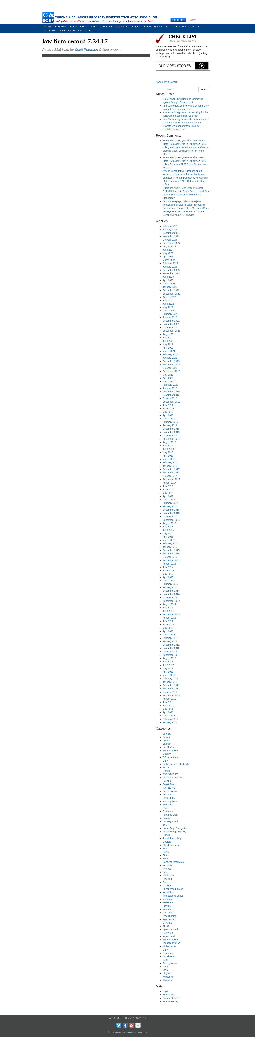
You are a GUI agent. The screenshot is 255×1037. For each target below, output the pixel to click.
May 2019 (168, 411)
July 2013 (168, 621)
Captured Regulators (173, 862)
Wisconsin (168, 976)
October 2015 (170, 557)
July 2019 (168, 405)
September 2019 (171, 401)
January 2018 (170, 465)
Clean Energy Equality (174, 831)
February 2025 (170, 226)
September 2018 (171, 438)
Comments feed (171, 998)
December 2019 (171, 391)
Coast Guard (169, 784)
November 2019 (171, 395)
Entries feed (169, 994)
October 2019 (170, 398)
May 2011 (168, 709)
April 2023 (168, 280)
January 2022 (170, 317)
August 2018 (169, 442)
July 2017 (168, 486)
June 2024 (168, 249)
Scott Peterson (86, 49)
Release (167, 868)
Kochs (166, 767)
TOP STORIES (170, 774)
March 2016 (169, 540)
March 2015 (169, 580)
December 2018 (171, 428)
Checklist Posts (171, 845)
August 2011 (169, 698)
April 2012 (168, 671)
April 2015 (168, 577)
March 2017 (169, 499)
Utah (165, 970)
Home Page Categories (175, 828)
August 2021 (169, 334)
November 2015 (171, 553)
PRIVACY (129, 1018)
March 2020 (169, 381)
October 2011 (170, 692)
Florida (166, 770)
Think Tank (168, 875)
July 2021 (168, 337)
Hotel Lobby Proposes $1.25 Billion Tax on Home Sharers (185, 164)
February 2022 (170, 314)
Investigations (170, 801)
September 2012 (171, 655)
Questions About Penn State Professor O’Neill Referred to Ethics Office (185, 181)
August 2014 (169, 604)
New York (168, 804)
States (60, 26)
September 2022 (171, 293)
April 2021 (168, 347)
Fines (165, 882)
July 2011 (168, 702)
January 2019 (170, 425)
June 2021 (168, 341)
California (168, 811)
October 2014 (170, 597)
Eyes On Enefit (170, 929)
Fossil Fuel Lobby (172, 838)
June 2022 (168, 303)
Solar (165, 872)
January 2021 (170, 357)
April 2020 (168, 378)
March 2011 (169, 715)
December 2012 (171, 644)
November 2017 (171, 472)
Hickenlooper (169, 946)
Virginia (121, 26)
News (166, 851)
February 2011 (170, 719)
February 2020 (170, 384)
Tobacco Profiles (171, 943)
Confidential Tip (70, 30)
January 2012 (170, 682)
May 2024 (168, 253)
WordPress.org (170, 1001)
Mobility (167, 754)
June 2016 (168, 530)
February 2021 (170, 354)
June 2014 (168, 611)
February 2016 (170, 543)
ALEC (166, 926)
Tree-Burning (169, 916)
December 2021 (171, 320)
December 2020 (171, 361)
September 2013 (171, 614)
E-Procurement (170, 757)
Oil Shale (167, 922)
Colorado (167, 818)
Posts (166, 848)
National (167, 781)
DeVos (166, 737)
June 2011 (168, 705)
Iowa (165, 858)
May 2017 (168, 492)
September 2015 (171, 560)
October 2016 (170, 516)
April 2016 (168, 536)
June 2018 (168, 449)
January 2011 (170, 722)
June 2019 (168, 408)
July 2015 (168, 567)
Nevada (167, 909)
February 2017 (170, 503)
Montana (167, 899)
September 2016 (171, 519)
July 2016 (168, 526)
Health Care (169, 747)
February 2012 (170, 678)
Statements (169, 902)
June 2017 (168, 489)
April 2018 (168, 455)
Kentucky (167, 865)
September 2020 (171, 371)
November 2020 (171, 364)
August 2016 (169, 523)
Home (47, 26)
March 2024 (169, 260)
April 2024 (168, 256)
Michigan (167, 885)
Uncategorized (170, 821)
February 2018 (170, 462)
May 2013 (168, 628)
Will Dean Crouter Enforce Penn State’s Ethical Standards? (186, 194)
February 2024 (170, 263)
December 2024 (171, 233)
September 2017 (171, 479)
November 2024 (171, 236)
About (49, 30)
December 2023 (171, 270)
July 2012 (168, 661)
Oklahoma (168, 953)
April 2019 (168, 415)
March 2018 (169, 459)
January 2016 (170, 547)
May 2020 (168, 374)
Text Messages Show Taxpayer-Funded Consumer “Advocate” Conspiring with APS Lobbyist (186, 211)
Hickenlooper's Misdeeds (176, 764)
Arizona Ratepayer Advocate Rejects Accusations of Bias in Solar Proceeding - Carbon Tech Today (184, 204)
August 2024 (169, 246)
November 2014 (171, 594)
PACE (166, 808)
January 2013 (170, 641)
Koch (73, 26)
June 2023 (168, 276)
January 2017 (170, 506)
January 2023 (170, 287)
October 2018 (170, 435)
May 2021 (168, 344)
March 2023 (169, 283)
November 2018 (171, 432)
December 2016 (171, 509)
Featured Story (170, 814)
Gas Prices (168, 912)
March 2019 (169, 418)
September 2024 (171, 243)
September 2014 (171, 601)
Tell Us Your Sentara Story (150, 26)
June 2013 (168, 624)
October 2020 (170, 368)
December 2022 (171, 290)
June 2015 (168, 570)
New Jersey (169, 919)
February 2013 (170, 638)
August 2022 (169, 297)
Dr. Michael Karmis (172, 777)
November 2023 (171, 273)
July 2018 (168, 445)
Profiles (167, 906)
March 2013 (169, 634)
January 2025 (170, 229)
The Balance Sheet (173, 895)
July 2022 (168, 300)
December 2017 (171, 469)
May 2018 (168, 452)
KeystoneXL (169, 936)
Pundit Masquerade (186, 26)
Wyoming (167, 980)
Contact (91, 30)
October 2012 (170, 651)
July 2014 (168, 607)
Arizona (167, 794)
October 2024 (170, 239)
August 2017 (169, 482)
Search (208, 20)
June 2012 (168, 665)
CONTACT (142, 1018)
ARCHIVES (115, 1018)
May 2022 (168, 307)
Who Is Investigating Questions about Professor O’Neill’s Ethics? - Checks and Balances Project (184, 174)
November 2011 (171, 688)
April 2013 (168, 631)
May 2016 (168, 533)
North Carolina (101, 26)
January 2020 (170, 388)
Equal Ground (170, 956)
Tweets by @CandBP (167, 82)
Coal (165, 960)
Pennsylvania (170, 791)
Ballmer (167, 743)
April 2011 (168, 712)
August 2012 (169, 658)
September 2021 (171, 330)
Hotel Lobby (169, 797)
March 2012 (169, 675)
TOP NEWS (169, 787)
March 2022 (169, 310)
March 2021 (169, 351)
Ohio (83, 26)
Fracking (167, 879)
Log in (166, 991)
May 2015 (168, 574)
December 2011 (171, 685)
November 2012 (171, 648)
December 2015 (171, 550)
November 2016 (171, 513)
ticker (165, 824)
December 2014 (171, 590)
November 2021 (171, 324)
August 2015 (169, 563)
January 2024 (170, 266)
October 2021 (170, 327)
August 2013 (169, 617)
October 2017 (170, 476)
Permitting (168, 892)
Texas (166, 966)
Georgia (167, 841)
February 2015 (170, 584)
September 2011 (171, 695)
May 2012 (168, 668)
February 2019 (170, 422)
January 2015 (170, 587)
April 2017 (168, 496)
